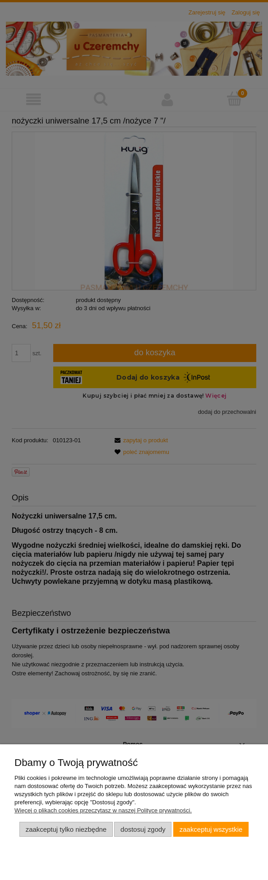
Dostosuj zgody (143, 829)
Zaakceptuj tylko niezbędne (66, 829)
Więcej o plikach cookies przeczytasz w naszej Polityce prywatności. (103, 810)
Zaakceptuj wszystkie (211, 829)
